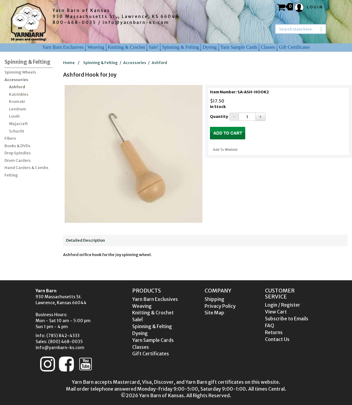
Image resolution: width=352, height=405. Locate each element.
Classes (268, 47)
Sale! (154, 47)
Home (69, 62)
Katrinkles (18, 94)
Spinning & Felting (180, 47)
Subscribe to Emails (286, 319)
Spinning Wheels (20, 72)
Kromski (17, 101)
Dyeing (209, 47)
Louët (14, 116)
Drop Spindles (17, 153)
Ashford (17, 86)
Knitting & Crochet (126, 47)
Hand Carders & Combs (26, 167)
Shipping (214, 299)
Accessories (16, 79)
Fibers (10, 138)
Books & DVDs (17, 145)
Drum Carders (17, 160)
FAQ (269, 325)
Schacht (16, 131)
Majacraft (18, 123)
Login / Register (282, 305)
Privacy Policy (220, 306)
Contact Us (277, 339)
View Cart (276, 312)
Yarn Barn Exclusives (63, 47)
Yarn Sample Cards (238, 47)
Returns (274, 332)
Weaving (95, 47)
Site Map (214, 313)
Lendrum (17, 109)
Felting (11, 175)
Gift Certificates (294, 47)
